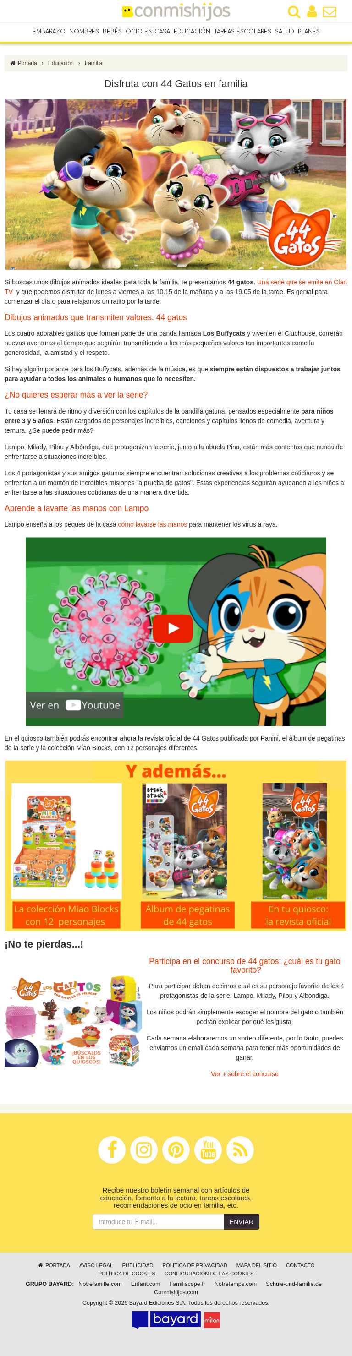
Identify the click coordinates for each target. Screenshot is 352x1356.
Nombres (84, 31)
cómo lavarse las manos (152, 524)
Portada (23, 63)
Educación (192, 31)
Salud (284, 31)
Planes (309, 31)
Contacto (300, 1265)
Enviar (241, 1221)
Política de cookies (126, 1273)
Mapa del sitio (256, 1265)
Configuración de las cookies (209, 1273)
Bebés (112, 31)
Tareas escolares (242, 31)
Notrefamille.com (99, 1284)
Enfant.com (145, 1284)
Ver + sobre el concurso (244, 1074)
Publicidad (137, 1265)
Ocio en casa (148, 31)
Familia (94, 63)
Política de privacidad (194, 1265)
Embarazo (49, 31)
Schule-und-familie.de (294, 1284)
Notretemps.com (235, 1284)
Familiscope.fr (187, 1284)
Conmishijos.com (176, 1292)
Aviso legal (96, 1265)
